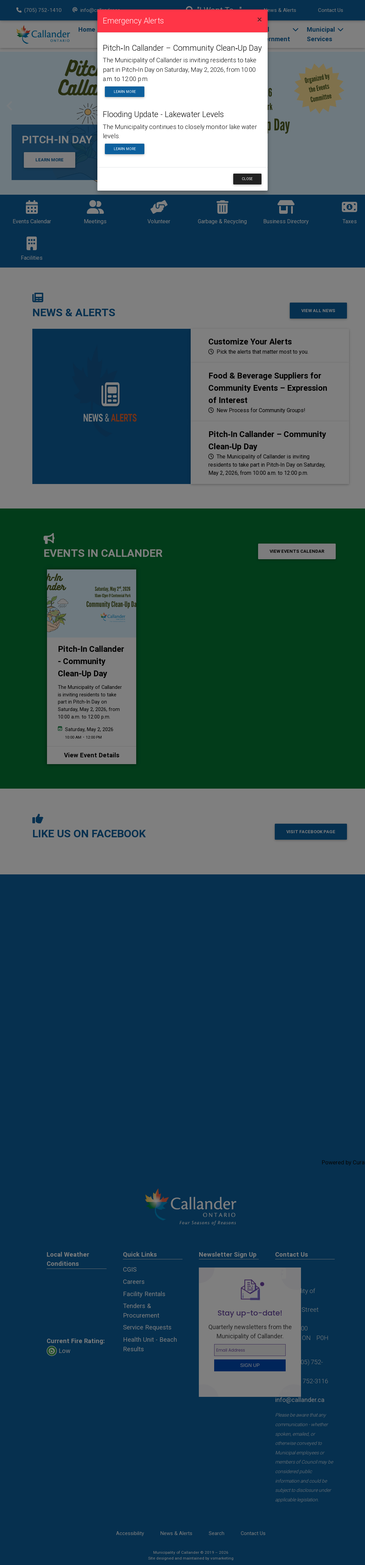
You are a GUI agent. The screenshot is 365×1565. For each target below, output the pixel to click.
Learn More (125, 92)
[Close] (260, 20)
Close (247, 179)
